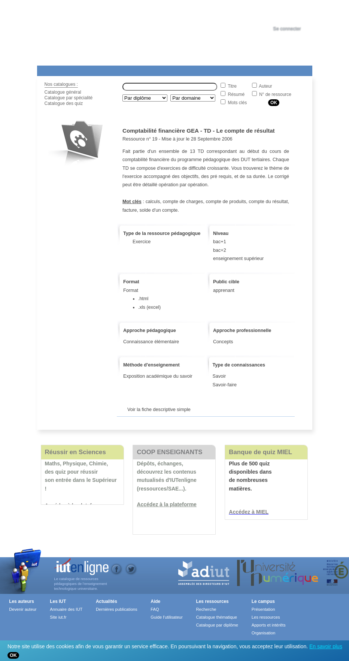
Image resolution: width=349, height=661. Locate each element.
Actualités (179, 69)
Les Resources (53, 69)
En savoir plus (325, 646)
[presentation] (294, 12)
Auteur (265, 86)
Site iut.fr (58, 617)
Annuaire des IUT (66, 609)
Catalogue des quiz (64, 103)
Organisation (263, 633)
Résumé (236, 94)
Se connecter (287, 28)
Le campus (263, 601)
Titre (232, 86)
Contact (285, 69)
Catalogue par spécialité (69, 97)
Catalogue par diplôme (217, 625)
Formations (145, 69)
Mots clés (237, 102)
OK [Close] (13, 655)
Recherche (206, 609)
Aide (245, 69)
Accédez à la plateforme (167, 504)
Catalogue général (63, 92)
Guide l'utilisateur (166, 617)
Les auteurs (21, 601)
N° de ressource (275, 94)
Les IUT (213, 69)
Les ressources (212, 601)
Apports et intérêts (269, 625)
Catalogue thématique (216, 617)
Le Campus (109, 69)
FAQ (155, 609)
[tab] (294, 12)
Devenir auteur (22, 609)
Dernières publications (116, 609)
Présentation (263, 609)
